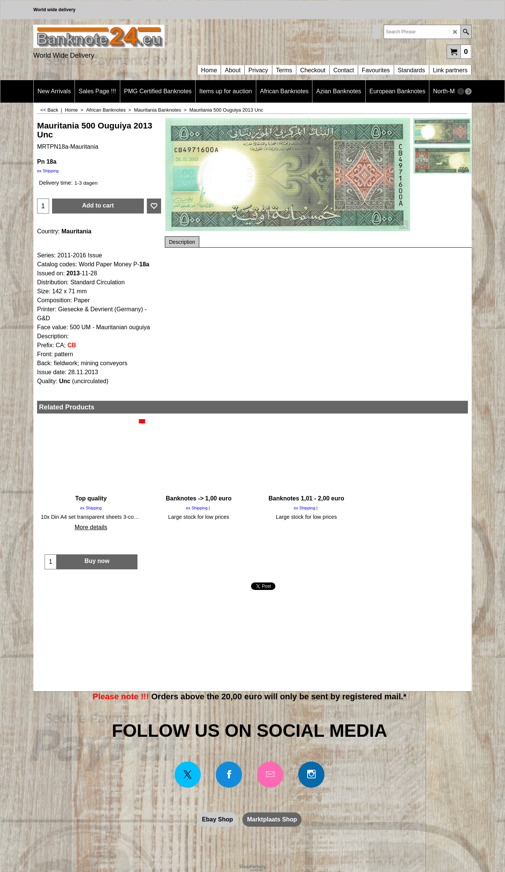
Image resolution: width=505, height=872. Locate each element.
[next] (468, 91)
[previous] (460, 91)
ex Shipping (48, 171)
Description (182, 242)
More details (91, 527)
